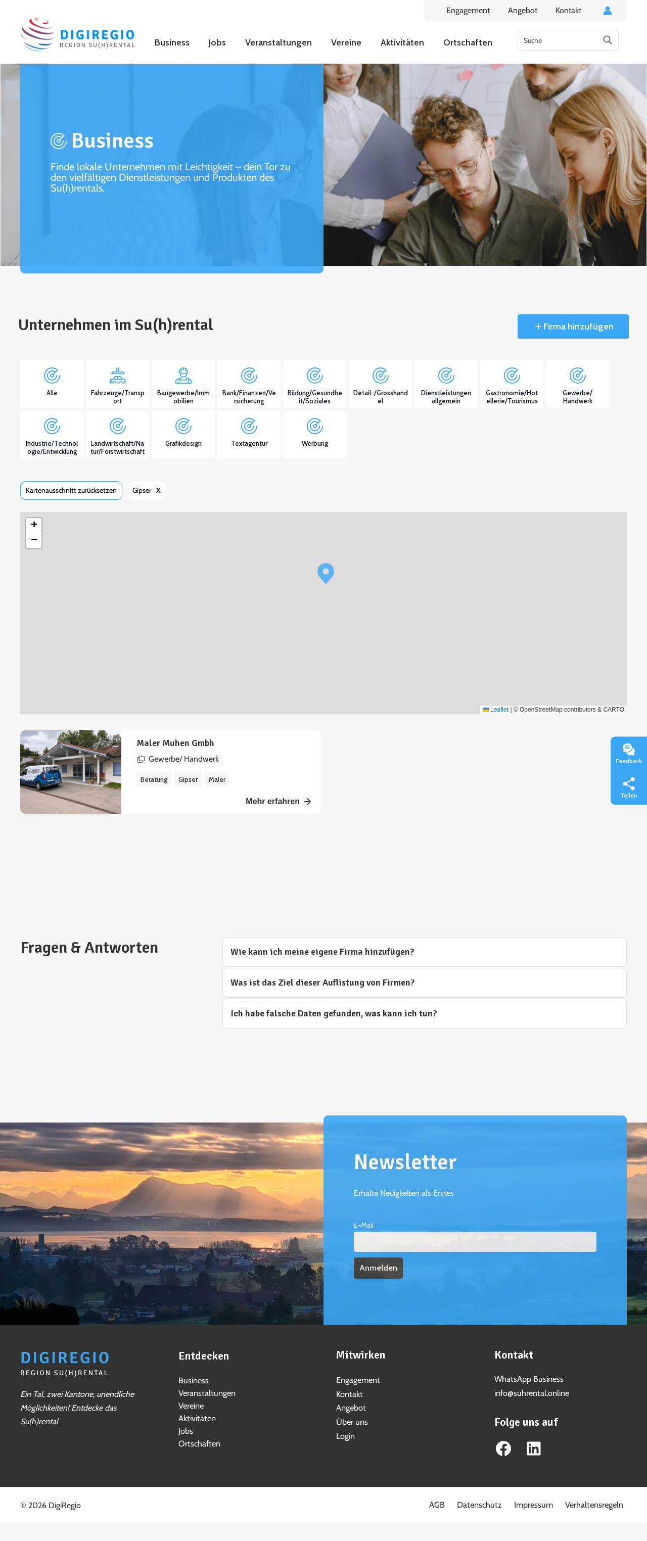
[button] (325, 573)
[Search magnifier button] (607, 40)
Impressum (542, 1502)
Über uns (351, 1421)
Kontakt (569, 10)
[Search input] (558, 40)
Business (193, 1380)
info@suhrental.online (531, 1392)
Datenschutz (493, 1502)
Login (345, 1435)
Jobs (185, 1428)
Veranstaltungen (206, 1392)
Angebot (525, 10)
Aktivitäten (196, 1416)
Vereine (191, 1404)
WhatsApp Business (528, 1379)
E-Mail (364, 1225)
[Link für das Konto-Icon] (607, 10)
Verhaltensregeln (598, 1502)
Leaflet (496, 709)
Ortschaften (198, 1440)
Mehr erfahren (278, 801)
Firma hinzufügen (577, 326)
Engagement (473, 10)
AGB (455, 1502)
